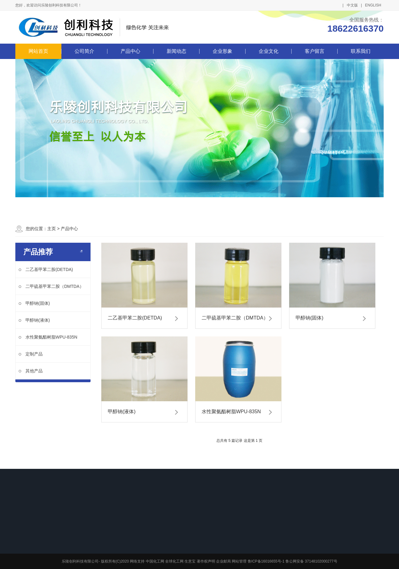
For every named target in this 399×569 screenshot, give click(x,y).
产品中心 (130, 51)
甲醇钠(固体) (34, 303)
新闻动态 (176, 51)
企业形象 (222, 51)
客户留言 (314, 51)
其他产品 (31, 370)
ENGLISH (373, 5)
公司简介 (84, 51)
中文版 (352, 5)
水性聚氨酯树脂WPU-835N (48, 337)
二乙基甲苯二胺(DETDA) (46, 269)
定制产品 (31, 353)
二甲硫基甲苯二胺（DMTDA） (51, 286)
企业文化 (268, 51)
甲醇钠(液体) (34, 320)
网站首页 (38, 51)
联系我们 (360, 51)
